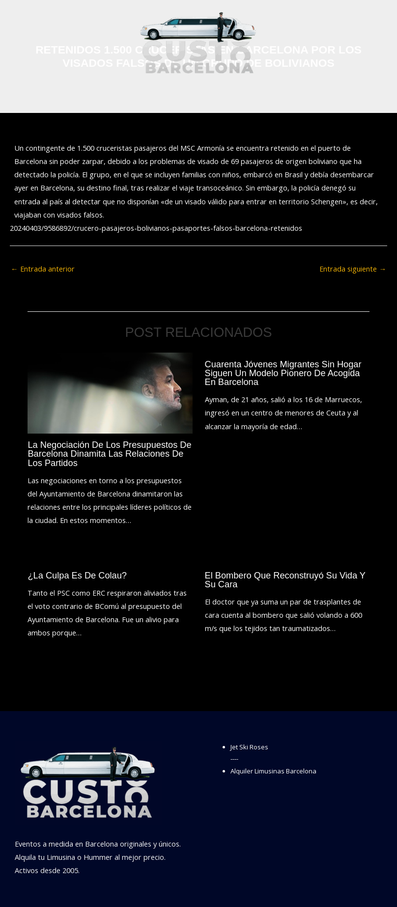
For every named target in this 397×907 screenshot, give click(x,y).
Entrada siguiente (352, 269)
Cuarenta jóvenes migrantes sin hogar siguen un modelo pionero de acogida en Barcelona (283, 373)
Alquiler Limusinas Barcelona (273, 771)
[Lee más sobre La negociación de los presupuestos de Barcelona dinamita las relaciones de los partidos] (110, 392)
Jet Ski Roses (249, 746)
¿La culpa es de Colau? (77, 575)
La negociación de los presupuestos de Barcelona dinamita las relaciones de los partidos (109, 453)
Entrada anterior (43, 269)
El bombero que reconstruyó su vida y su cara (285, 579)
